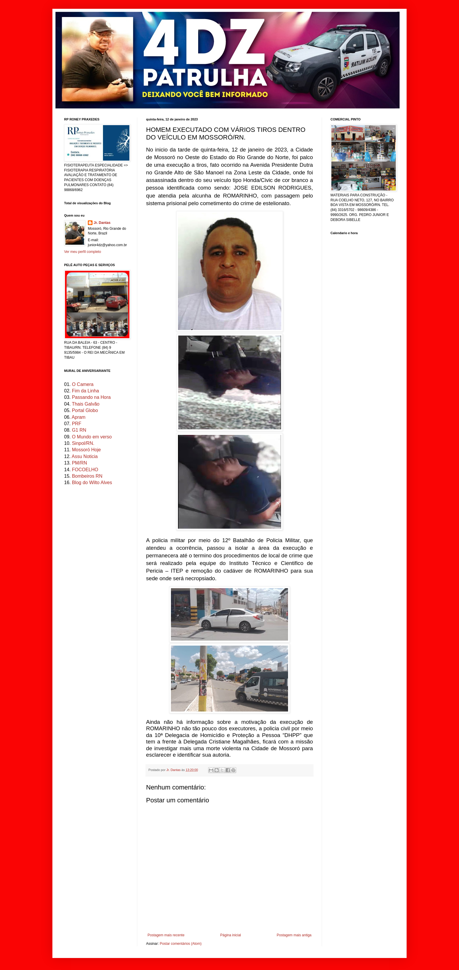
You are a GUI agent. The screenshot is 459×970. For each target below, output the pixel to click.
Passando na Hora (91, 397)
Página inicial (230, 935)
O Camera (83, 384)
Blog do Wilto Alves (92, 482)
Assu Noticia (85, 456)
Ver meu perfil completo (82, 252)
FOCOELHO (85, 469)
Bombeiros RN (87, 476)
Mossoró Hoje (86, 449)
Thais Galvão (85, 403)
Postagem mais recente (166, 935)
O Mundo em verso (92, 436)
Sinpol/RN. (83, 443)
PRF (76, 423)
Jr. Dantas (173, 770)
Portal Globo (85, 410)
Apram (78, 417)
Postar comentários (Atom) (181, 944)
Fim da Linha (85, 390)
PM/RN (79, 462)
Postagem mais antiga (294, 935)
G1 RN (79, 430)
